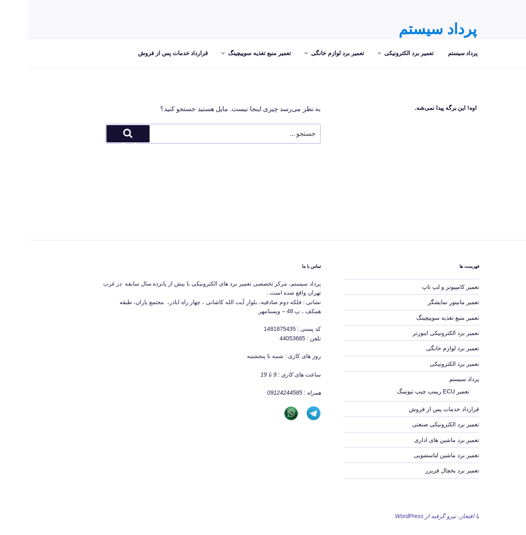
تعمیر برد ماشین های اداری (418, 440)
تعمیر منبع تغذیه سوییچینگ (227, 53)
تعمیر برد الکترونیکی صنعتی (417, 424)
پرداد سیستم (410, 29)
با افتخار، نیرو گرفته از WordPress (409, 516)
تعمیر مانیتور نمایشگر (425, 302)
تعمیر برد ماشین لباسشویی (418, 455)
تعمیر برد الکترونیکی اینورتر (418, 333)
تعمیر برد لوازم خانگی (305, 53)
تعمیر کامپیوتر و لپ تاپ (422, 287)
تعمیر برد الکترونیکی (377, 53)
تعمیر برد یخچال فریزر (424, 470)
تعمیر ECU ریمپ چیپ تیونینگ (405, 391)
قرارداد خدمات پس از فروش (145, 53)
